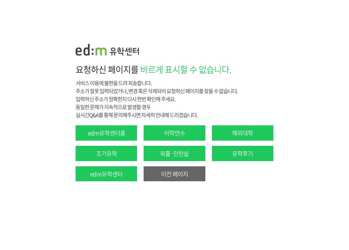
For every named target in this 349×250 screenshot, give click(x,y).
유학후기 (242, 153)
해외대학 (242, 132)
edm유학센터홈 (106, 132)
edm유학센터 (106, 173)
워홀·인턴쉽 (174, 153)
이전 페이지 (174, 173)
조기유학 (106, 153)
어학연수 (174, 132)
